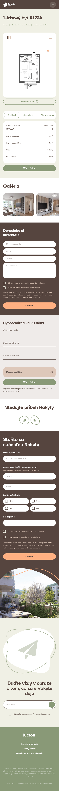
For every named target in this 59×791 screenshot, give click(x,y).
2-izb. (38, 501)
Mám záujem (29, 168)
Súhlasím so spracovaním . (26, 283)
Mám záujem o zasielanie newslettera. (24, 288)
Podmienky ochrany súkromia (29, 753)
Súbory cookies (29, 749)
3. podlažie (26, 25)
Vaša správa (8, 517)
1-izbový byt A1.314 (40, 25)
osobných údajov (37, 283)
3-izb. (11, 508)
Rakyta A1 (15, 25)
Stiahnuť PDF (29, 101)
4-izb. (38, 508)
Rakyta (5, 25)
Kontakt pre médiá (29, 744)
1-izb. (11, 501)
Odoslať (29, 305)
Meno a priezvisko (11, 453)
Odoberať (52, 705)
